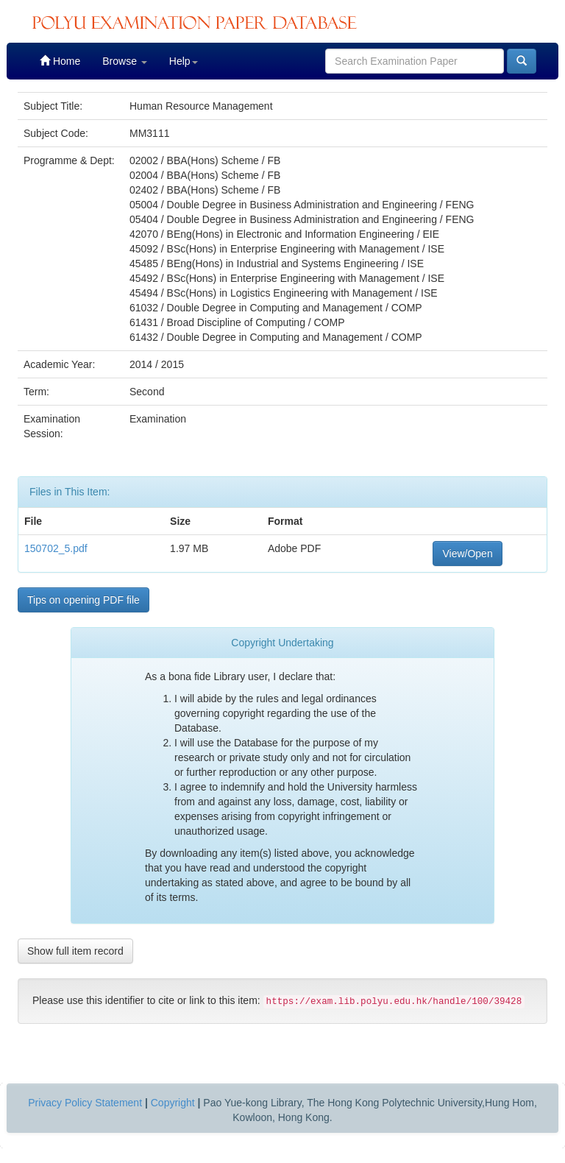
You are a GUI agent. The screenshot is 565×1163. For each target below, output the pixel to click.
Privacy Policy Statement (85, 1103)
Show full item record (75, 951)
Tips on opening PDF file (83, 600)
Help (183, 61)
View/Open (467, 553)
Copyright (173, 1103)
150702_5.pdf (56, 548)
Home (60, 60)
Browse (124, 61)
